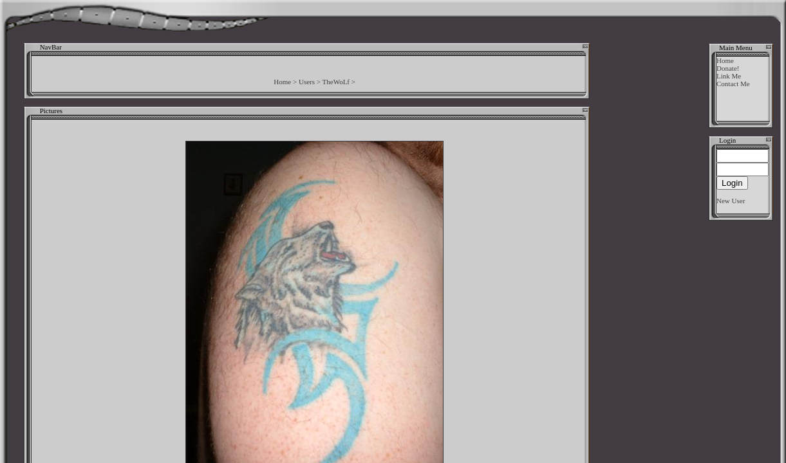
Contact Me (733, 83)
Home (282, 82)
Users (307, 82)
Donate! (727, 68)
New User (730, 200)
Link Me (728, 76)
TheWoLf (336, 82)
